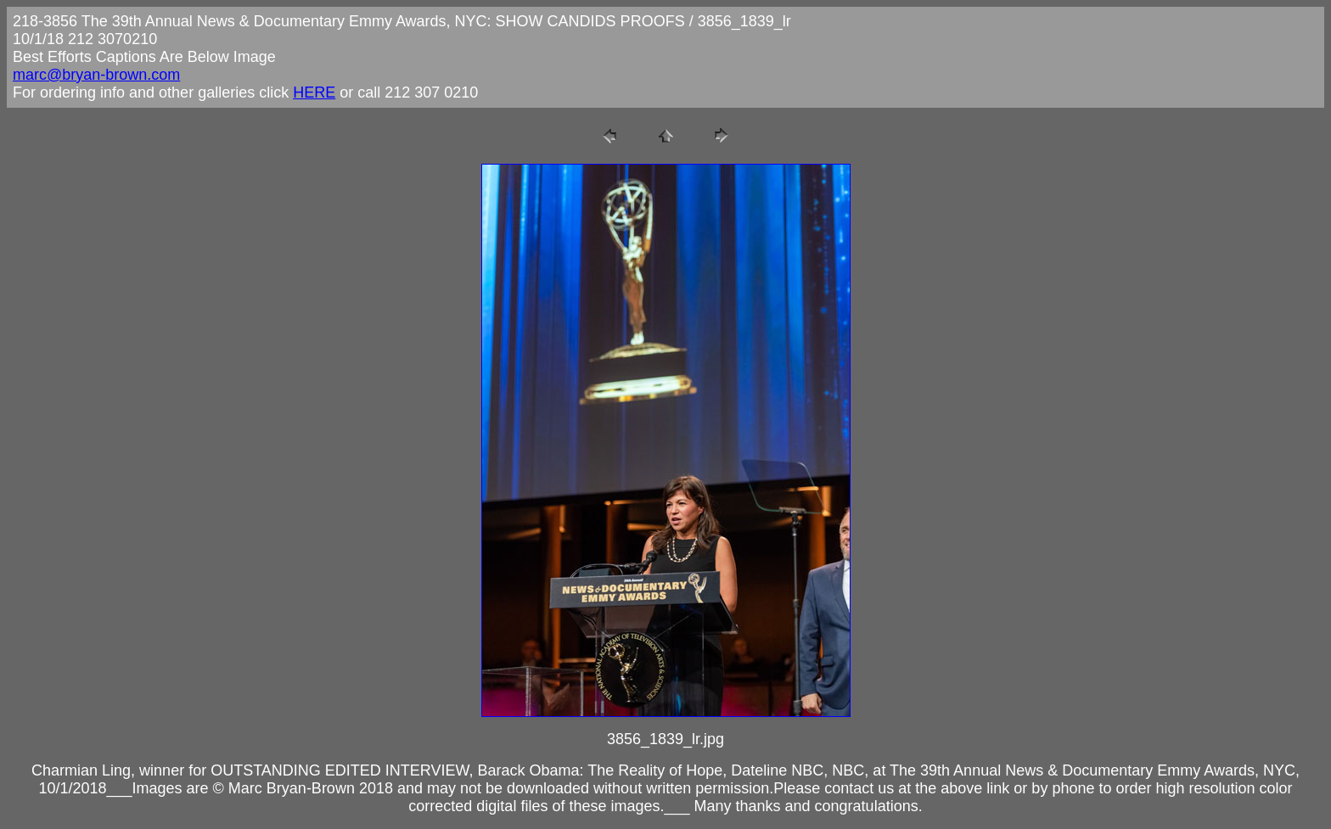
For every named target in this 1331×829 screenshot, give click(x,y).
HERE (314, 92)
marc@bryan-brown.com (96, 74)
